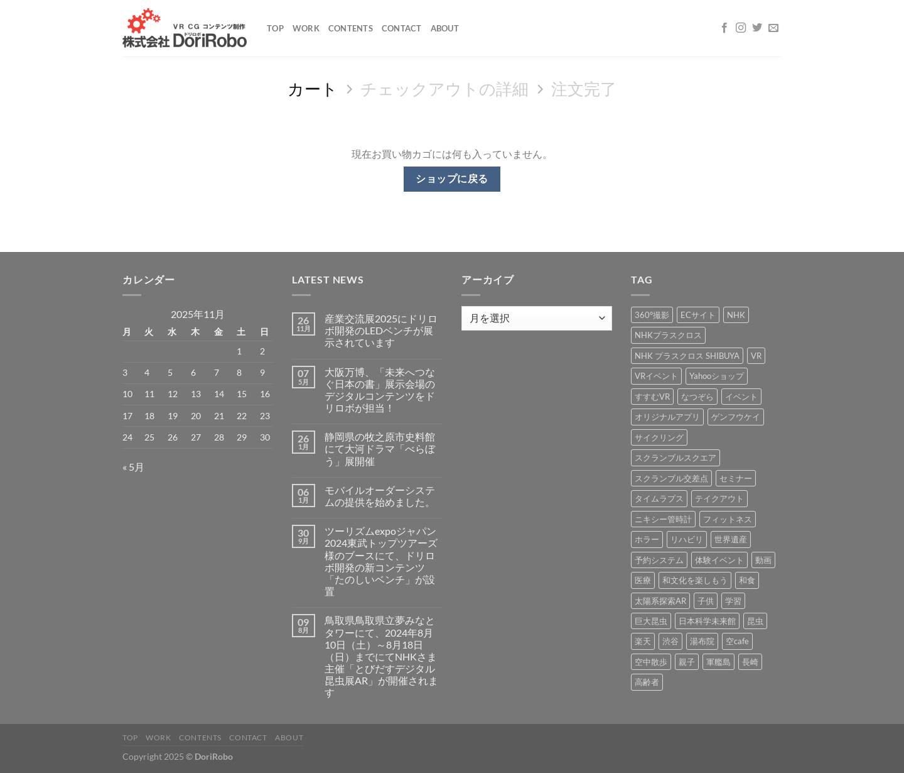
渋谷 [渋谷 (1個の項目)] (670, 641)
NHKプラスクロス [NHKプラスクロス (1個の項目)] (668, 335)
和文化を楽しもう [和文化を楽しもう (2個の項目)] (695, 580)
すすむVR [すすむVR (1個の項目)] (652, 397)
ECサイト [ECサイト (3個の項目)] (698, 315)
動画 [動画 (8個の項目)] (763, 560)
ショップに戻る (452, 178)
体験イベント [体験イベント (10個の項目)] (719, 560)
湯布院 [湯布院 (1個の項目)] (702, 641)
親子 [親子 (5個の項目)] (687, 662)
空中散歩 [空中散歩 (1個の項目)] (651, 662)
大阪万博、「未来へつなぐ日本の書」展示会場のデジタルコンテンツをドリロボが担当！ (380, 390)
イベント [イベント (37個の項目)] (741, 397)
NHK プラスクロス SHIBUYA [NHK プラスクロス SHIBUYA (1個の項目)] (687, 356)
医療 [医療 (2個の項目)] (643, 580)
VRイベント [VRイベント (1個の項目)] (656, 376)
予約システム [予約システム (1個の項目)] (659, 560)
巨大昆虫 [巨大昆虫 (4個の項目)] (651, 621)
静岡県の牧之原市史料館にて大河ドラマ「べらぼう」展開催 (380, 448)
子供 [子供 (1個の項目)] (705, 601)
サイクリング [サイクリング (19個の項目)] (659, 437)
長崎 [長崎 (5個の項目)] (750, 662)
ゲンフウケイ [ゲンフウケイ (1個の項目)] (735, 417)
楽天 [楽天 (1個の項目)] (643, 641)
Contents (350, 28)
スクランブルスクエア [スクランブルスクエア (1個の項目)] (675, 457)
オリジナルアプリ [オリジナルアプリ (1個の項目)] (667, 417)
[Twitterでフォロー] (757, 28)
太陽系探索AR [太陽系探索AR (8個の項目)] (660, 601)
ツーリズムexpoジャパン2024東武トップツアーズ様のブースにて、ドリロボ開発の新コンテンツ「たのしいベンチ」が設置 (381, 561)
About (445, 28)
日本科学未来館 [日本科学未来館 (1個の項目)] (707, 621)
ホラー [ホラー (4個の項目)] (647, 539)
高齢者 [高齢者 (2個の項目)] (647, 682)
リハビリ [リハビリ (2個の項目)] (686, 539)
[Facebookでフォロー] (724, 28)
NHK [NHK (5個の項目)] (736, 315)
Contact (402, 28)
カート (313, 88)
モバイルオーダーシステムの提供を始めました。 (380, 496)
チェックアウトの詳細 (444, 88)
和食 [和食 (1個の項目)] (747, 580)
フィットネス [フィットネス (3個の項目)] (727, 519)
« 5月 (133, 467)
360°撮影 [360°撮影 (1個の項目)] (652, 315)
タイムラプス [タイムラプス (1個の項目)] (659, 498)
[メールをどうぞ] (773, 28)
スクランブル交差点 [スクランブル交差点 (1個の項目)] (671, 478)
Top (275, 28)
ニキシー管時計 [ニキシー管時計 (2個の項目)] (663, 519)
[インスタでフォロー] (741, 28)
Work (306, 28)
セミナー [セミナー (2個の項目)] (735, 478)
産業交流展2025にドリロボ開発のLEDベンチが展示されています (381, 330)
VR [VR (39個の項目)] (756, 356)
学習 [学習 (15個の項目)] (733, 601)
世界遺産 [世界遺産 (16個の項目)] (730, 539)
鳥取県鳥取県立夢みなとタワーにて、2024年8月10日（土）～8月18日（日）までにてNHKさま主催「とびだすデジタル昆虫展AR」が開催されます (381, 656)
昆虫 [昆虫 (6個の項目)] (755, 621)
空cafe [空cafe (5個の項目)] (737, 641)
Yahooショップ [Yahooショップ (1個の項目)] (716, 376)
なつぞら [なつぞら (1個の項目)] (697, 397)
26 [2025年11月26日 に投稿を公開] (173, 437)
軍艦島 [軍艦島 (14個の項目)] (718, 662)
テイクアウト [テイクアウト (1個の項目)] (719, 498)
